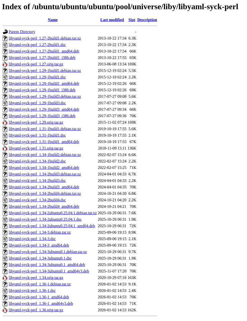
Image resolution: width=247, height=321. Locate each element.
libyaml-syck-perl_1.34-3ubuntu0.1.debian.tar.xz (48, 252)
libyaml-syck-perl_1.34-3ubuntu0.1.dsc (40, 258)
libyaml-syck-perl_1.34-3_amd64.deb (39, 245)
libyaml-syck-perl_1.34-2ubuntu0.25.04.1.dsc (45, 219)
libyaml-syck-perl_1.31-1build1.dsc (37, 135)
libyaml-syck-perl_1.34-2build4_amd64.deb (44, 206)
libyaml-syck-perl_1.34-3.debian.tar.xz (40, 232)
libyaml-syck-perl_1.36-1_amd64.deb (39, 297)
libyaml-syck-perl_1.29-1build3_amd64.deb (44, 109)
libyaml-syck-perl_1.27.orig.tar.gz (36, 64)
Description (147, 20)
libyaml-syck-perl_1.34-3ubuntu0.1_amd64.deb (47, 265)
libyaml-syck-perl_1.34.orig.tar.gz (36, 277)
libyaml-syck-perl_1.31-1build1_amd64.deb (44, 142)
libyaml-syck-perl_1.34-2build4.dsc (37, 200)
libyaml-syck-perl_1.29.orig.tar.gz (36, 122)
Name (53, 20)
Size (131, 20)
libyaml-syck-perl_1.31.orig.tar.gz (36, 148)
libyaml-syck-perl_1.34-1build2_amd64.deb (44, 167)
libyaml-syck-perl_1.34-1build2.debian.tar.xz (45, 155)
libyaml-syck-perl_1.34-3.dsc (32, 239)
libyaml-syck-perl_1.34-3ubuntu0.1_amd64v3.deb (49, 271)
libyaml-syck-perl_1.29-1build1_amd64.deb (44, 83)
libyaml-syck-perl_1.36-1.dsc (32, 290)
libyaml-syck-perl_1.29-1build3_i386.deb (42, 116)
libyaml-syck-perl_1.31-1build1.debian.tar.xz (45, 129)
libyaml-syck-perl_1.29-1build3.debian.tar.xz (45, 96)
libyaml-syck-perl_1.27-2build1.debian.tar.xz (45, 38)
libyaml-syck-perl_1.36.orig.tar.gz (36, 310)
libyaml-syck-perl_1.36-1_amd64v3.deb (41, 303)
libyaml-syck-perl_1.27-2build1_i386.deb (42, 57)
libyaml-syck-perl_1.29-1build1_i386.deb (42, 90)
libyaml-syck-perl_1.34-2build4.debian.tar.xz (45, 193)
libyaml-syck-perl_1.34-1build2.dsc (37, 161)
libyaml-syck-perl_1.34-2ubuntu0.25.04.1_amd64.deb (52, 226)
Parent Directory (22, 32)
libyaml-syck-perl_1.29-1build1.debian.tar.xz (45, 70)
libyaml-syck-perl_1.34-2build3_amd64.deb (44, 187)
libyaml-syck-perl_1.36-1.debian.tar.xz (40, 284)
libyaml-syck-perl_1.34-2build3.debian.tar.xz (45, 174)
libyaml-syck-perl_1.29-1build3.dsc (37, 103)
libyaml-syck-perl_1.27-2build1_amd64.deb (44, 51)
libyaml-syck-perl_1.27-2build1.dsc (37, 45)
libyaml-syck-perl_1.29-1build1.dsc (37, 77)
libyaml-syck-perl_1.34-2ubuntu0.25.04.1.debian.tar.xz (53, 213)
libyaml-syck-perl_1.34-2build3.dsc (37, 180)
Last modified (112, 20)
